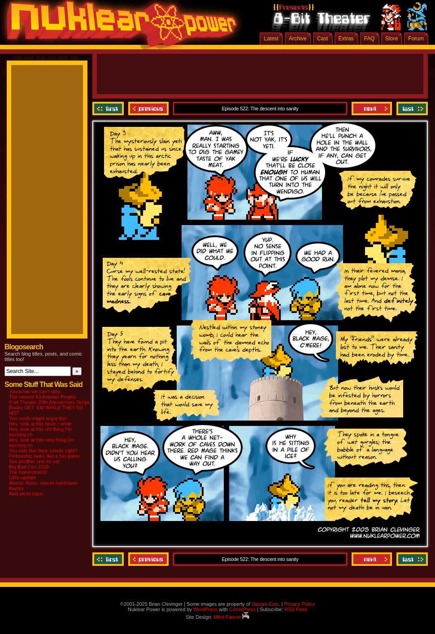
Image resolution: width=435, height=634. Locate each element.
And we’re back (26, 493)
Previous (148, 108)
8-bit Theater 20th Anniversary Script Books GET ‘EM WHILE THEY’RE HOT (49, 408)
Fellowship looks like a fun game (44, 456)
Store (391, 38)
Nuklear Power (119, 27)
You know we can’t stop (35, 391)
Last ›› (411, 108)
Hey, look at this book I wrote (40, 423)
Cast (322, 38)
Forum (416, 38)
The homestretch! (28, 472)
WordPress (205, 609)
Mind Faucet (231, 617)
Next (371, 108)
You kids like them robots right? (43, 450)
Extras (346, 38)
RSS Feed (295, 609)
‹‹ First (109, 108)
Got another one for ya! (34, 461)
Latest (271, 38)
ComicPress (242, 609)
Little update (22, 477)
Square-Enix (265, 604)
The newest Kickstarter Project (42, 397)
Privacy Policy (299, 604)
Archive (298, 38)
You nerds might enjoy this (38, 418)
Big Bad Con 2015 (29, 466)
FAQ (369, 38)
